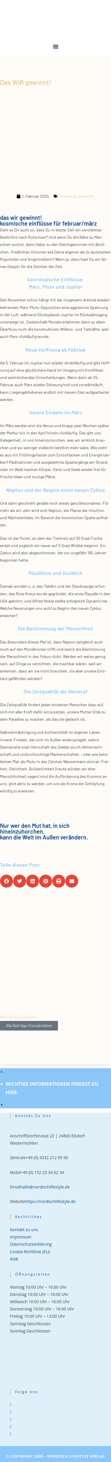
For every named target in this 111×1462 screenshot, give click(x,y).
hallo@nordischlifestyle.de (45, 1187)
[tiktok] (10, 1433)
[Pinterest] (10, 1426)
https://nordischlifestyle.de (50, 1201)
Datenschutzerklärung (31, 1244)
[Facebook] (10, 1412)
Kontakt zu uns (24, 1229)
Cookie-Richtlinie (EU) (30, 1251)
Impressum (20, 1237)
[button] (6, 881)
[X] (10, 1404)
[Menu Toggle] (56, 46)
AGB (14, 1259)
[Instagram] (10, 1419)
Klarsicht (86, 196)
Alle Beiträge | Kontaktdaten (29, 1025)
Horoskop (68, 196)
